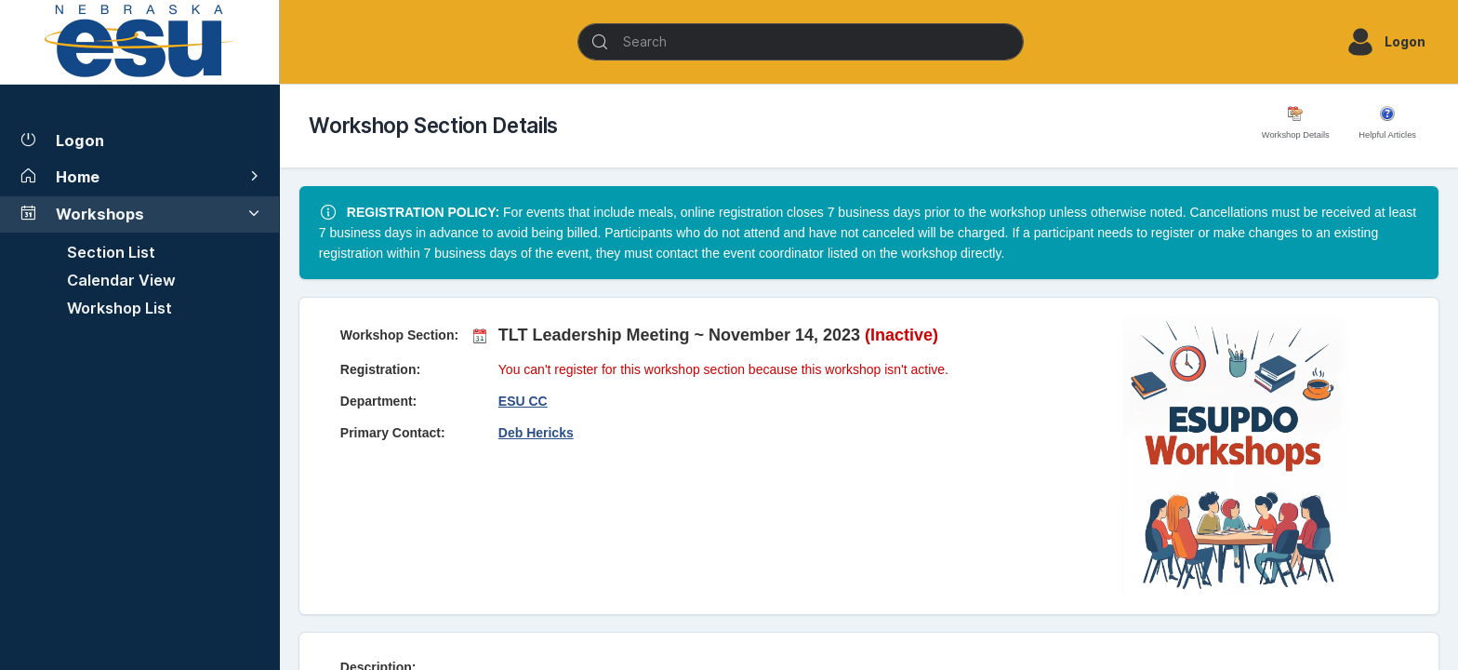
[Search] (800, 41)
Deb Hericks (536, 432)
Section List (111, 252)
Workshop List (119, 308)
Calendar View (121, 280)
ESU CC (523, 401)
